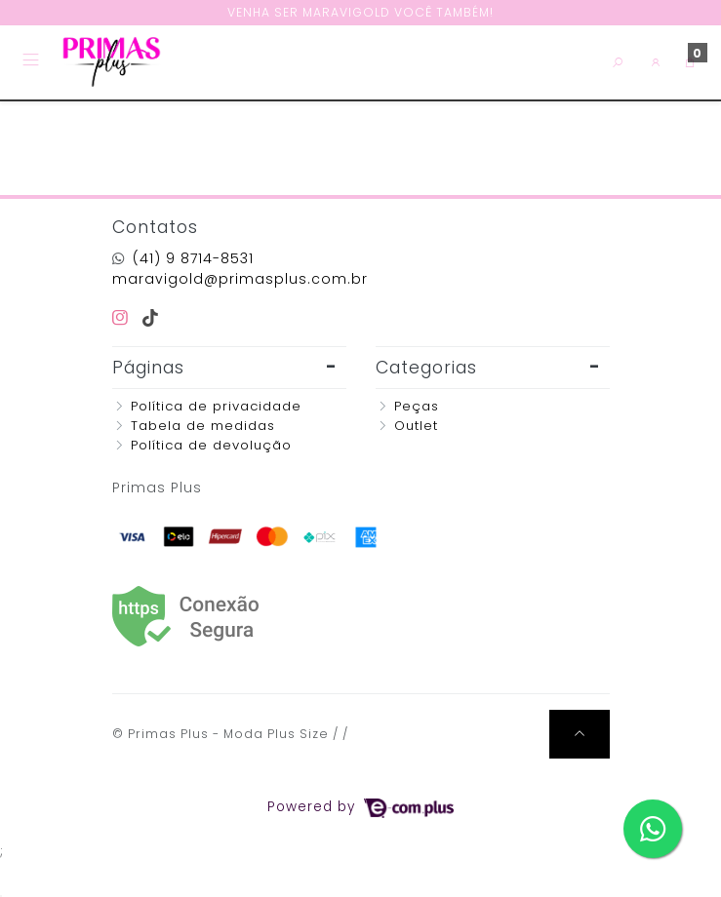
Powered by (360, 807)
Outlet (416, 425)
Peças (416, 406)
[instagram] (123, 318)
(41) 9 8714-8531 (193, 258)
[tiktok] (150, 318)
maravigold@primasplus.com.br (240, 279)
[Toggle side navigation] (33, 61)
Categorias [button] (426, 367)
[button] (656, 62)
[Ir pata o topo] (579, 734)
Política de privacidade (216, 406)
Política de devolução (211, 445)
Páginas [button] (148, 367)
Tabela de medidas (203, 425)
